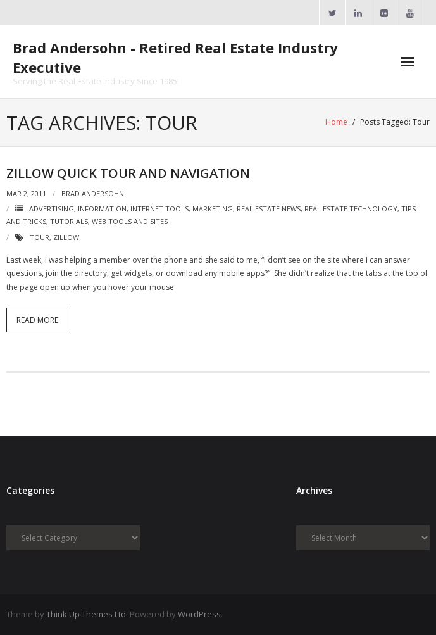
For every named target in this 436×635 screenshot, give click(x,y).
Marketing (212, 208)
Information (102, 208)
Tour (39, 237)
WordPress (199, 614)
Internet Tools (159, 208)
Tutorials (69, 221)
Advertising (51, 208)
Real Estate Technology (350, 208)
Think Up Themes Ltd (86, 614)
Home (336, 121)
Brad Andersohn (92, 193)
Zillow (66, 237)
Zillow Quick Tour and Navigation (128, 173)
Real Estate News (269, 208)
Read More (37, 320)
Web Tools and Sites (130, 221)
